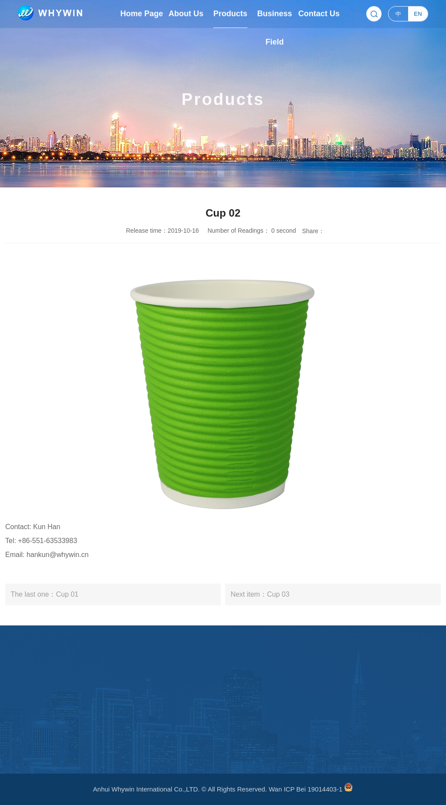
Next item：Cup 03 (259, 594)
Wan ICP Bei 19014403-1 (305, 789)
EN (418, 13)
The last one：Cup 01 (44, 594)
